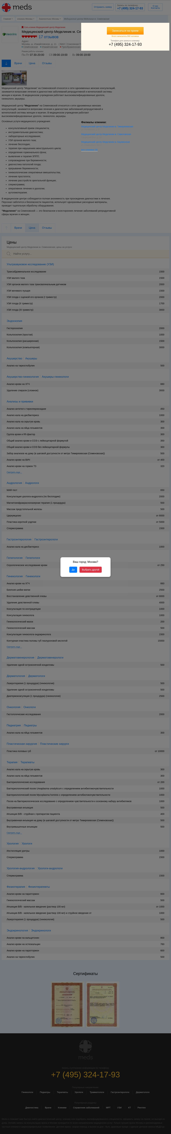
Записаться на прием (144, 30)
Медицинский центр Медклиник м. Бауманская (143, 144)
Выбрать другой (90, 569)
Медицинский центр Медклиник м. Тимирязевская (137, 127)
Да (73, 569)
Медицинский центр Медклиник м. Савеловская (144, 136)
